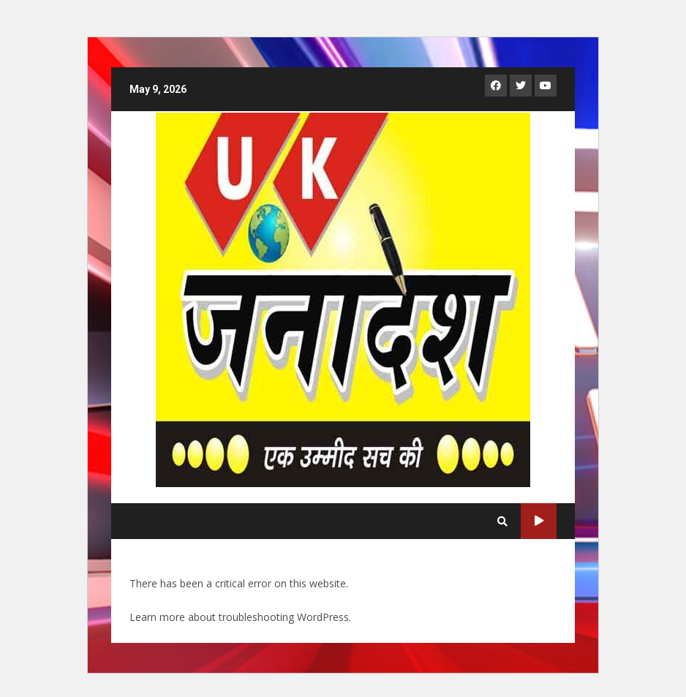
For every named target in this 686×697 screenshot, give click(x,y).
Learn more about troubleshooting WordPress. (240, 617)
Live (539, 521)
